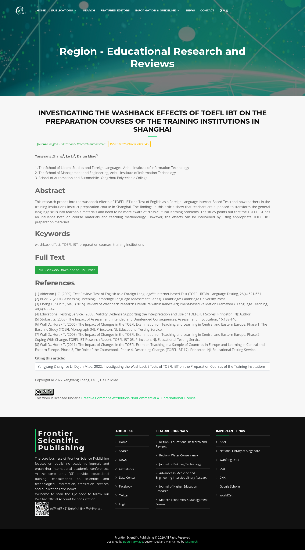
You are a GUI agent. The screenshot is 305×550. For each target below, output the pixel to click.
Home (41, 10)
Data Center (127, 477)
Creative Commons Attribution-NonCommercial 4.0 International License (138, 398)
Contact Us (126, 469)
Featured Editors (115, 10)
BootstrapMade (133, 541)
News (190, 10)
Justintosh (191, 541)
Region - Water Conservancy (178, 455)
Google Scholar (230, 486)
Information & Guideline (155, 10)
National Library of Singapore (240, 451)
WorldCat (226, 495)
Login (122, 504)
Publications (62, 10)
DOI (222, 469)
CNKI (223, 477)
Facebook (125, 486)
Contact (207, 10)
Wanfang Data (229, 460)
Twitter (124, 495)
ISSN (223, 442)
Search (89, 10)
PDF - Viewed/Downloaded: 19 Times (66, 270)
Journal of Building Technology (180, 464)
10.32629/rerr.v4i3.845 (129, 144)
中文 (224, 10)
